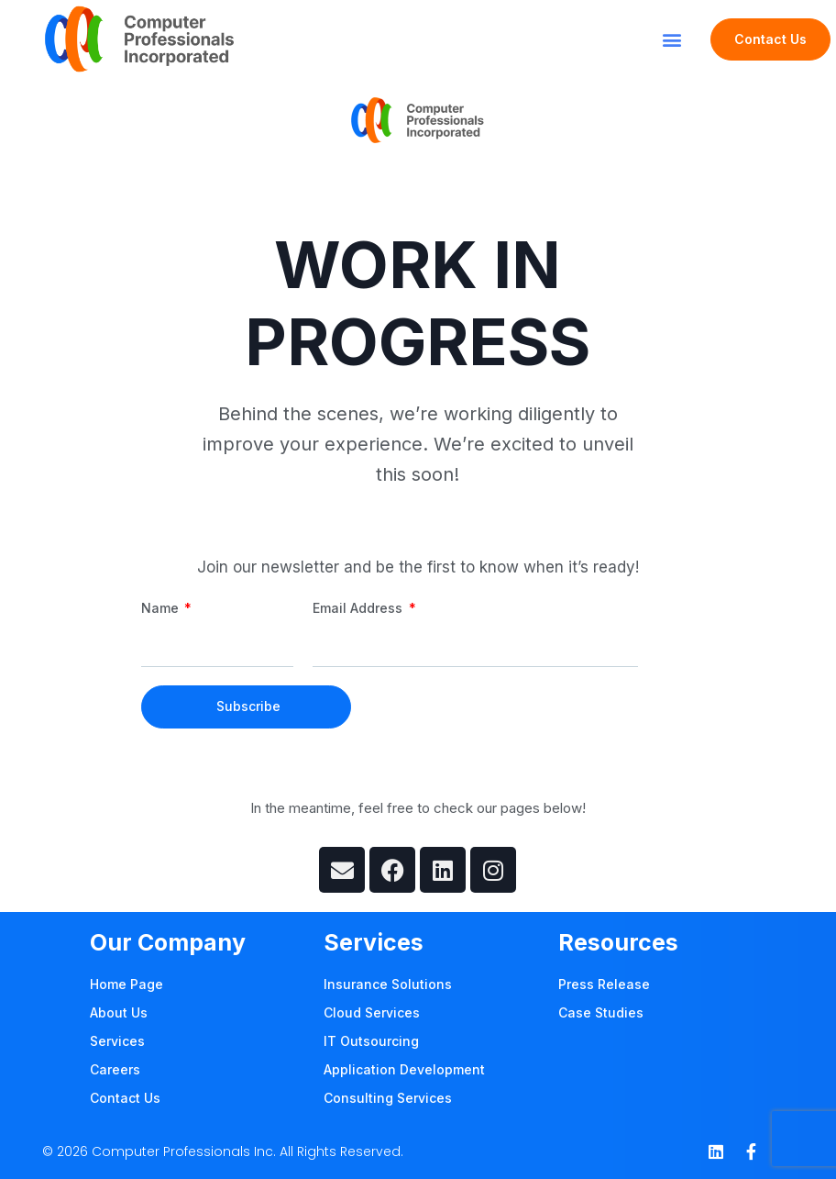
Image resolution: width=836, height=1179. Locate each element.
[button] (672, 39)
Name (161, 608)
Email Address (359, 608)
